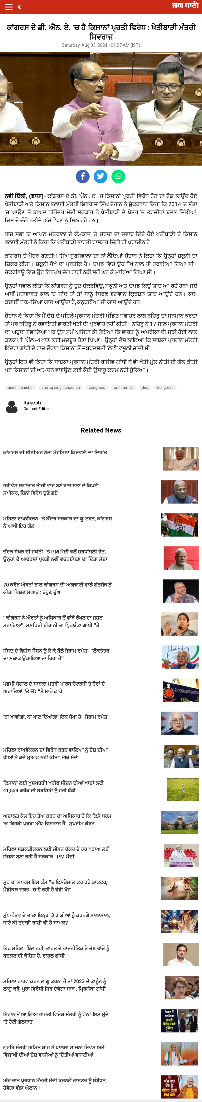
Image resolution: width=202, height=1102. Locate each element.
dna (145, 387)
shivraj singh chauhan (61, 387)
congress (97, 387)
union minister (20, 387)
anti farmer (123, 387)
